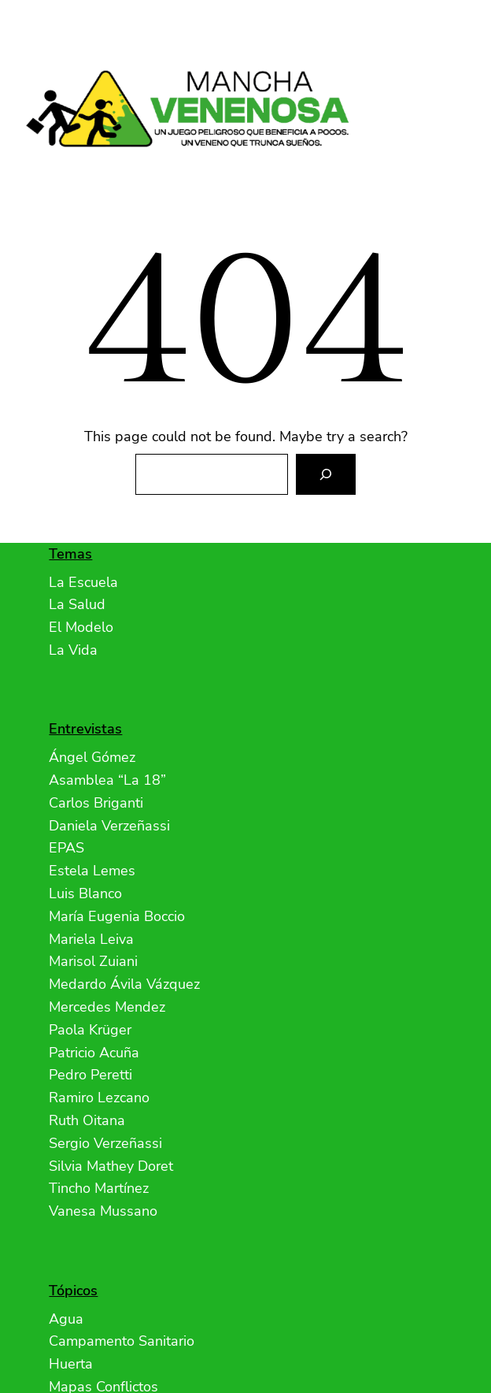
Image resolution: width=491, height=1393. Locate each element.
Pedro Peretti (90, 1074)
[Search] (326, 474)
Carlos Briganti (96, 802)
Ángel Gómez (92, 757)
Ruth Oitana (87, 1120)
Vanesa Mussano (103, 1211)
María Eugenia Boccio (117, 916)
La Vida (73, 650)
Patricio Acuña (94, 1052)
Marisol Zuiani (93, 961)
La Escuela (83, 582)
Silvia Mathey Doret (111, 1166)
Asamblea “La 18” (107, 780)
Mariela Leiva (91, 939)
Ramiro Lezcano (99, 1097)
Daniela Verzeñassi (109, 825)
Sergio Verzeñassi (105, 1143)
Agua (66, 1318)
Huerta (71, 1363)
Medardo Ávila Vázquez (124, 984)
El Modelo (81, 627)
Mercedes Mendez (107, 1006)
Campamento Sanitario (121, 1341)
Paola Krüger (90, 1029)
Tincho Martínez (99, 1188)
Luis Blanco (85, 893)
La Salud (77, 604)
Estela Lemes (92, 870)
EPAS (66, 847)
